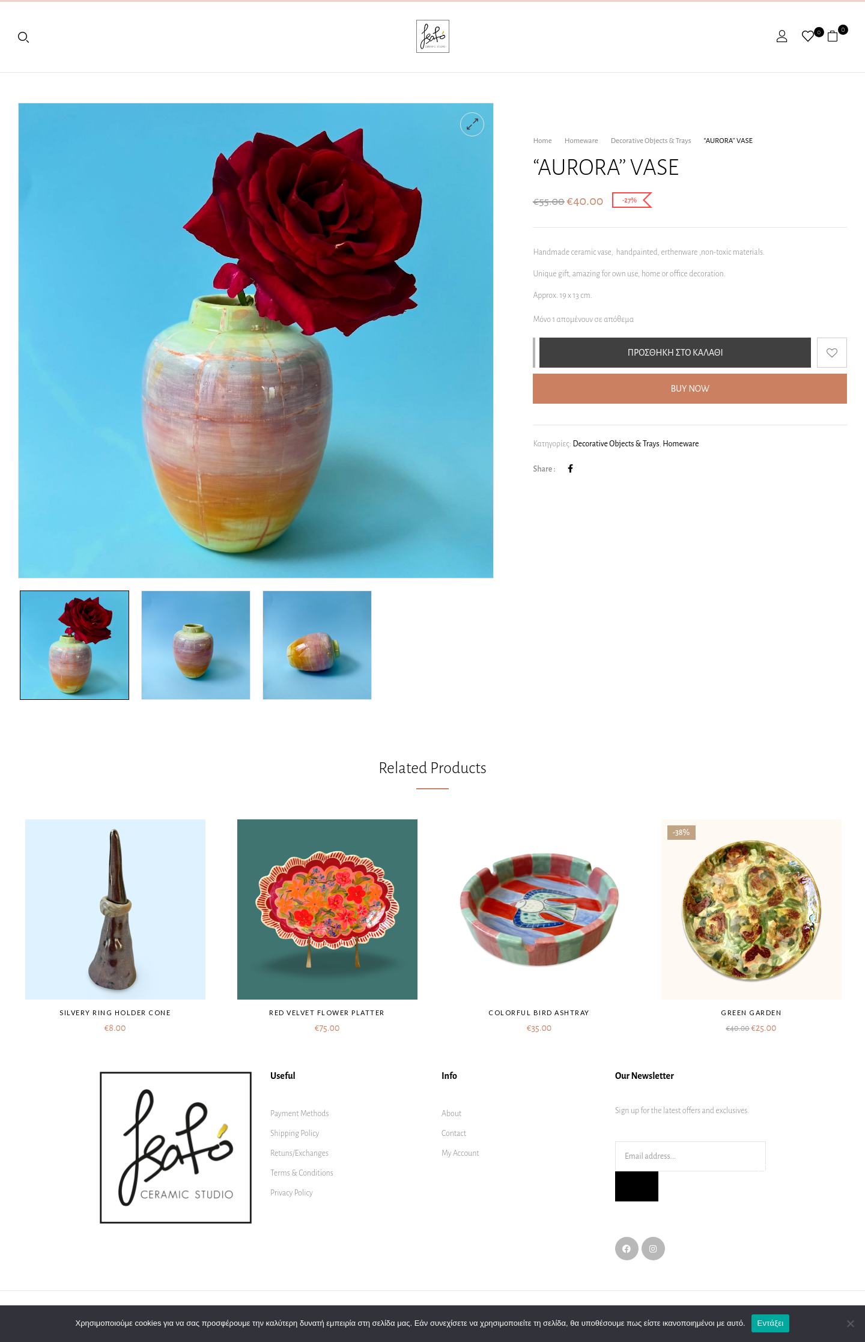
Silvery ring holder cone (115, 1012)
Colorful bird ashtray (539, 1012)
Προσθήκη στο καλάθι (675, 352)
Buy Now (689, 388)
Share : (544, 469)
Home (542, 141)
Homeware (581, 141)
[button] (837, 36)
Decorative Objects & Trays (651, 141)
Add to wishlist (832, 353)
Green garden (751, 1012)
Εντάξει (770, 1323)
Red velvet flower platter (327, 1012)
